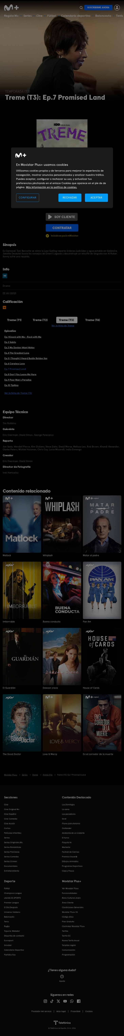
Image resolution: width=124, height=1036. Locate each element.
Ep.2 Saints (10, 342)
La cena (65, 809)
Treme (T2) (40, 320)
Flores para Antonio (71, 823)
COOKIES (89, 1011)
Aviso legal (61, 1011)
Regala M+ (11, 15)
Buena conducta (51, 621)
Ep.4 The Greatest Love (16, 353)
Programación (68, 955)
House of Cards (91, 687)
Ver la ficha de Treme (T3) (18, 393)
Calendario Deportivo (14, 950)
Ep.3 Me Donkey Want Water (19, 347)
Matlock (7, 555)
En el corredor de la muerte (98, 754)
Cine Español (10, 814)
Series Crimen (10, 861)
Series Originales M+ (13, 842)
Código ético (68, 917)
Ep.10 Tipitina (11, 385)
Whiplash (48, 555)
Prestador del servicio (41, 1011)
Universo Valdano (12, 912)
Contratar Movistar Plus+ (73, 926)
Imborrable (9, 621)
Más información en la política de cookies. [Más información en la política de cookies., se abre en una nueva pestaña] (51, 187)
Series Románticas (12, 847)
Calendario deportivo (76, 15)
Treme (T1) (14, 320)
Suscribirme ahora (98, 7)
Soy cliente (61, 217)
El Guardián (9, 687)
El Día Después (11, 907)
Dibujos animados (70, 861)
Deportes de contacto (14, 936)
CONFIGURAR (27, 197)
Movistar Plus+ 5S (70, 912)
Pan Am (87, 621)
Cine (39, 15)
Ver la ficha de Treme (62, 325)
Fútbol (51, 15)
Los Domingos (68, 804)
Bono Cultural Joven (71, 898)
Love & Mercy (50, 754)
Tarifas (65, 931)
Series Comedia (11, 856)
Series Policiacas (11, 852)
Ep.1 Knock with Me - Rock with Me (22, 337)
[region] (62, 178)
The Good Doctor (12, 754)
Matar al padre (91, 555)
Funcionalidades (69, 893)
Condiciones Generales (72, 907)
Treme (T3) (66, 320)
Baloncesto (103, 15)
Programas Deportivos (72, 866)
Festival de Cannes (70, 852)
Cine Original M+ (11, 809)
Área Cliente (68, 902)
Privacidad (75, 1011)
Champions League (13, 893)
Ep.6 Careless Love (14, 363)
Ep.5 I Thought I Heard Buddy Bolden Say (25, 358)
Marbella (66, 847)
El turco (65, 838)
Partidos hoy (9, 955)
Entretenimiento (11, 871)
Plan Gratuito (68, 921)
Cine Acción (9, 823)
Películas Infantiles (12, 833)
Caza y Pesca (68, 871)
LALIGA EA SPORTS (12, 898)
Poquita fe (67, 842)
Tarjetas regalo (69, 945)
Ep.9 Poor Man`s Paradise (17, 379)
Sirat (64, 819)
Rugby (7, 926)
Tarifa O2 (66, 936)
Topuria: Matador (12, 931)
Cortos (7, 828)
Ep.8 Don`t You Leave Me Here (20, 374)
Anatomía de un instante (73, 833)
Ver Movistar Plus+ (70, 888)
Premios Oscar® (69, 856)
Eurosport (8, 940)
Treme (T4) (92, 320)
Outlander (67, 828)
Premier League (11, 902)
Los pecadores (68, 814)
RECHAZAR (70, 197)
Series (27, 15)
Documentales (10, 866)
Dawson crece (50, 687)
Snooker (8, 945)
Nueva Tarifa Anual (70, 940)
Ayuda (62, 978)
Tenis (119, 15)
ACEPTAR (96, 197)
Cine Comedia (10, 819)
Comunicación (68, 950)
